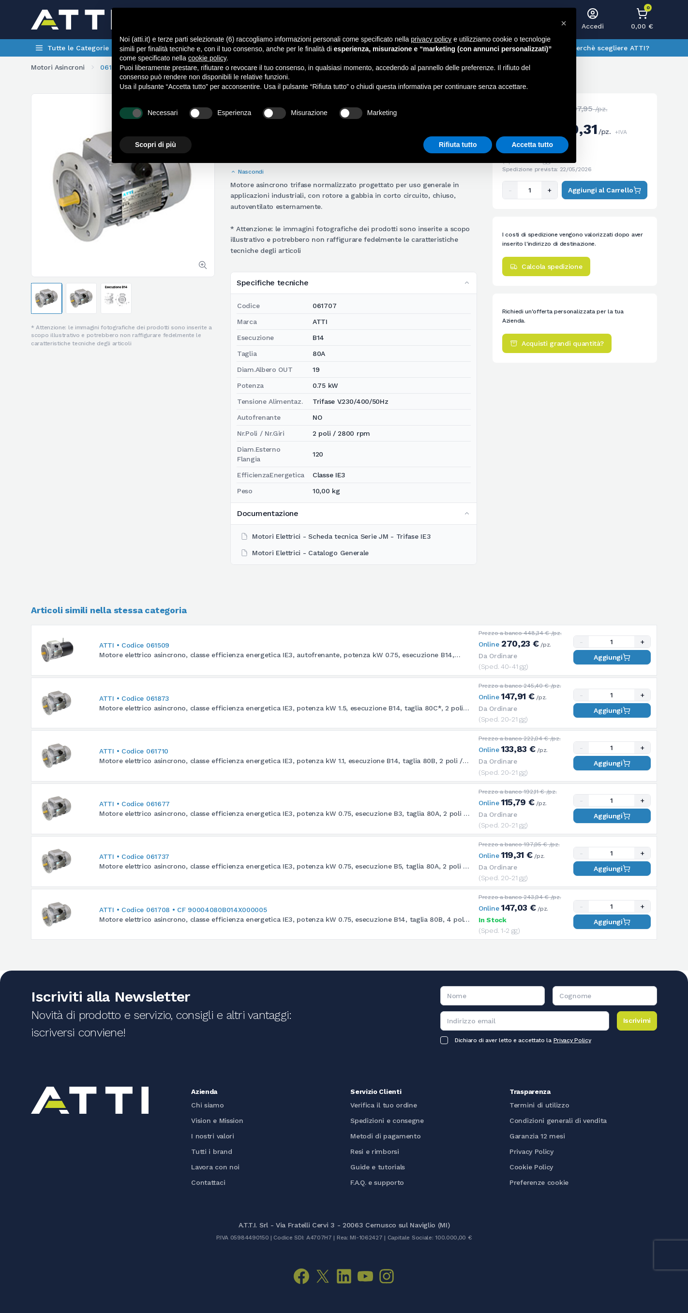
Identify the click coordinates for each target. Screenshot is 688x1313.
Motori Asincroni (58, 67)
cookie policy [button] (207, 58)
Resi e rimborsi (374, 1151)
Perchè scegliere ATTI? (610, 48)
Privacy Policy (572, 1040)
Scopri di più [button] (155, 144)
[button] (563, 23)
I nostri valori (212, 1136)
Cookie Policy (531, 1167)
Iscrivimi (637, 1020)
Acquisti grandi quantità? (557, 343)
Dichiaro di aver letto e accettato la (523, 1040)
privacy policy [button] (431, 39)
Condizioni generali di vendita (558, 1120)
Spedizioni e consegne (387, 1120)
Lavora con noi (215, 1167)
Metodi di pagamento (385, 1136)
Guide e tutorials (377, 1167)
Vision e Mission (217, 1120)
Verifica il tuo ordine (383, 1105)
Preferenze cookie (538, 1182)
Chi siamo (207, 1105)
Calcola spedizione (546, 266)
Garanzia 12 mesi (537, 1136)
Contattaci (208, 1182)
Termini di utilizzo (539, 1105)
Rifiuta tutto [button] (458, 144)
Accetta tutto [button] (532, 144)
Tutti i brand (211, 1151)
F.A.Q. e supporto (377, 1182)
